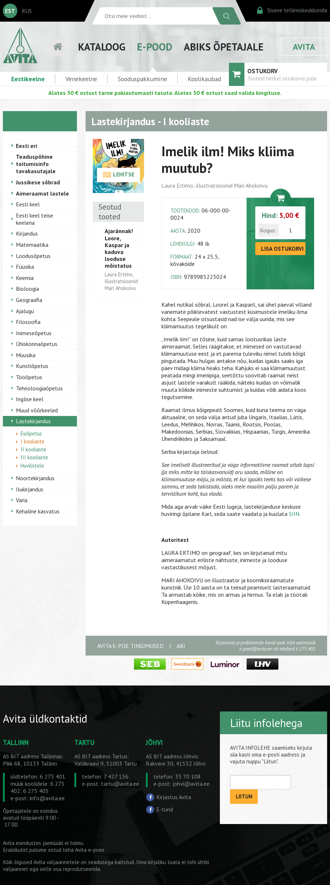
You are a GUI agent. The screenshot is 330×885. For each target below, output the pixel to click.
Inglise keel (29, 399)
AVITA (304, 46)
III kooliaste (34, 457)
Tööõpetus (29, 377)
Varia (21, 500)
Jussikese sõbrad (38, 182)
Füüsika (25, 266)
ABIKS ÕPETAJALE (224, 46)
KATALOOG (101, 46)
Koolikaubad (204, 79)
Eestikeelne (28, 79)
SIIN (294, 513)
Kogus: (268, 230)
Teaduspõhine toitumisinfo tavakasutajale (36, 164)
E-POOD (154, 46)
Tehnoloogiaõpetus (39, 388)
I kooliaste (32, 441)
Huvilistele (32, 465)
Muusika (25, 355)
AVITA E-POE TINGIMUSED (130, 645)
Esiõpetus (31, 433)
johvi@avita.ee (191, 783)
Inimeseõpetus (34, 333)
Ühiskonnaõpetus (36, 343)
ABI (181, 645)
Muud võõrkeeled (37, 410)
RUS (27, 10)
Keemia (25, 277)
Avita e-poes (89, 849)
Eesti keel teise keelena (34, 219)
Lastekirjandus (33, 421)
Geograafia (29, 299)
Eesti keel (28, 204)
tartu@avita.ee (120, 783)
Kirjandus (27, 233)
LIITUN (244, 796)
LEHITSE (118, 175)
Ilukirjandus (29, 489)
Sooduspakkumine (142, 79)
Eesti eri (26, 145)
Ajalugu (25, 311)
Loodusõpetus (33, 255)
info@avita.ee (47, 798)
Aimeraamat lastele (42, 193)
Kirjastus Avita (173, 797)
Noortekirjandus (35, 478)
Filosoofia (28, 321)
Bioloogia (27, 288)
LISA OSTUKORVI (282, 248)
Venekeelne (81, 79)
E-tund (164, 809)
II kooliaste (33, 449)
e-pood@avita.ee (255, 649)
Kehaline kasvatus (38, 511)
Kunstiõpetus (32, 365)
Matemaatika (32, 244)
